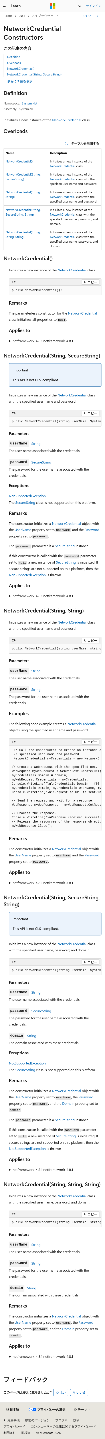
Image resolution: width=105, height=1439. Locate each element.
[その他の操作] (97, 15)
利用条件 (10, 1433)
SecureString (41, 462)
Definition (13, 57)
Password (92, 529)
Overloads (14, 63)
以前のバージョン (37, 1420)
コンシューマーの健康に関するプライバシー (62, 1426)
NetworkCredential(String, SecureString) (34, 74)
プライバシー (13, 1426)
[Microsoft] (52, 6)
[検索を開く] (79, 6)
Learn (8, 16)
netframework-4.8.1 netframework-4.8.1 (43, 340)
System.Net (29, 103)
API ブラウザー (42, 16)
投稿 (76, 1420)
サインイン (93, 6)
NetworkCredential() (20, 68)
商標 (24, 1433)
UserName (23, 529)
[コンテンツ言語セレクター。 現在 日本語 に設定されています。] (13, 1409)
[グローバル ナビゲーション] (4, 6)
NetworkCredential (66, 120)
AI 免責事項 (12, 1420)
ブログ (60, 1420)
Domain (68, 1103)
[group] (55, 422)
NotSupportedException (27, 495)
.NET (22, 16)
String (35, 443)
